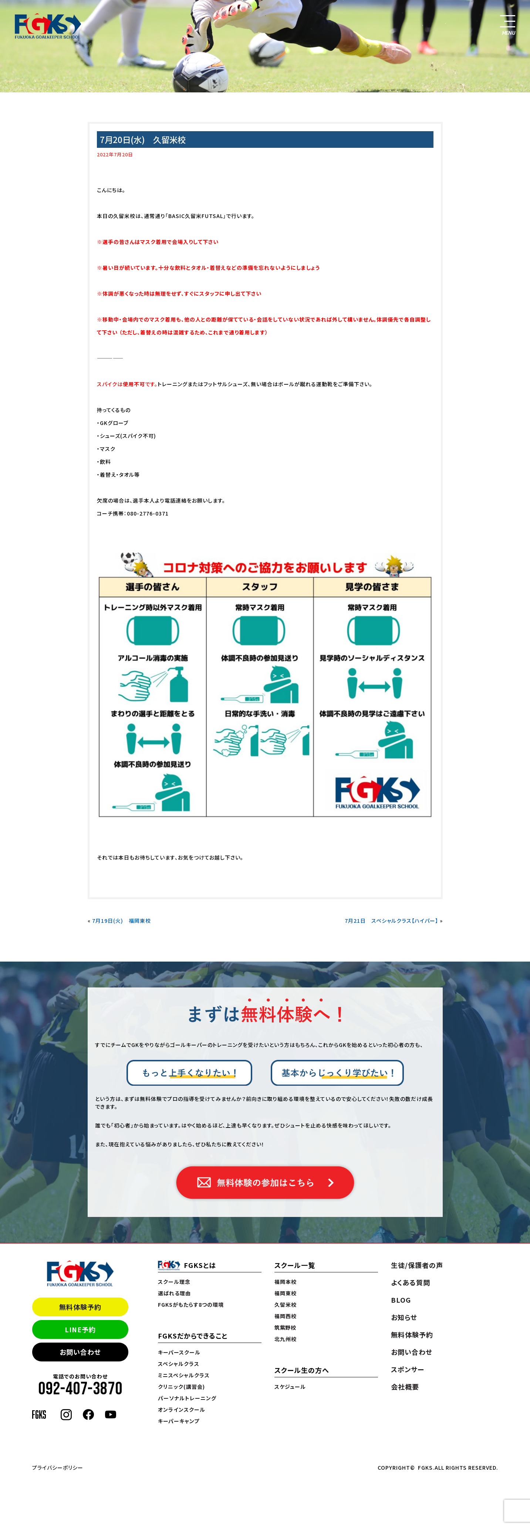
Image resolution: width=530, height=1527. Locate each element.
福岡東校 (285, 1293)
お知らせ (404, 1317)
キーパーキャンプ (178, 1421)
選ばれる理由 (174, 1293)
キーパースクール (179, 1352)
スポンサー (407, 1369)
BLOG (401, 1300)
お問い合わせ (80, 1352)
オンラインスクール (181, 1409)
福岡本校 (285, 1281)
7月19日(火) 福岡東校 (121, 920)
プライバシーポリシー (57, 1467)
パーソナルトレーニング (187, 1398)
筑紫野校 (285, 1327)
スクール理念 (174, 1281)
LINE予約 (80, 1329)
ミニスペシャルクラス (184, 1375)
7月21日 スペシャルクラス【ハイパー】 (391, 920)
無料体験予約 (80, 1307)
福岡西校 (285, 1316)
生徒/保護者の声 (417, 1265)
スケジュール (290, 1386)
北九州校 (285, 1339)
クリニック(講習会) (181, 1386)
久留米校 (285, 1304)
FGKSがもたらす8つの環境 (191, 1304)
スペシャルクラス (178, 1363)
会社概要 (405, 1386)
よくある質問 (410, 1282)
